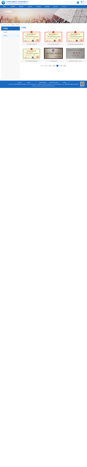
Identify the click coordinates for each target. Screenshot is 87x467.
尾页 (65, 65)
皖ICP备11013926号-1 (36, 85)
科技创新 (47, 6)
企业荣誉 (30, 6)
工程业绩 (38, 6)
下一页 (61, 65)
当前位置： (11, 24)
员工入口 (64, 6)
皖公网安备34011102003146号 (48, 85)
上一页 (54, 65)
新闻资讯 (21, 6)
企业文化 (55, 6)
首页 (4, 6)
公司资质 (17, 24)
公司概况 (13, 6)
